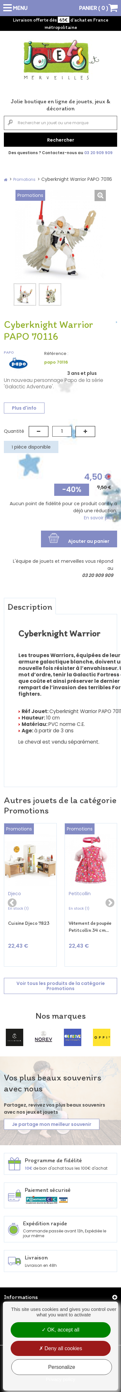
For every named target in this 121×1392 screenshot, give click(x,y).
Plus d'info (24, 408)
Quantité (14, 431)
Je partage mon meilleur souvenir (51, 1124)
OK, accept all (60, 1329)
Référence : (56, 353)
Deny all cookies (60, 1348)
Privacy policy (61, 1379)
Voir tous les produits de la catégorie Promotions (60, 986)
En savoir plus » (100, 518)
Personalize (61, 1367)
